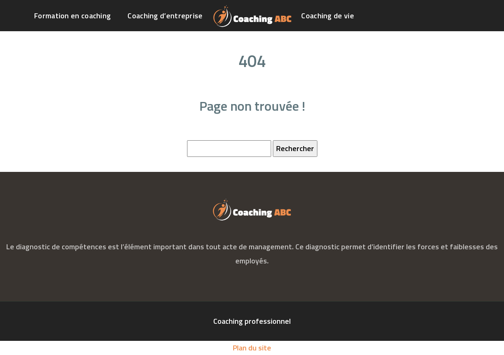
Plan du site (252, 347)
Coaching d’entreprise (164, 15)
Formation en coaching (72, 15)
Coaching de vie (327, 15)
